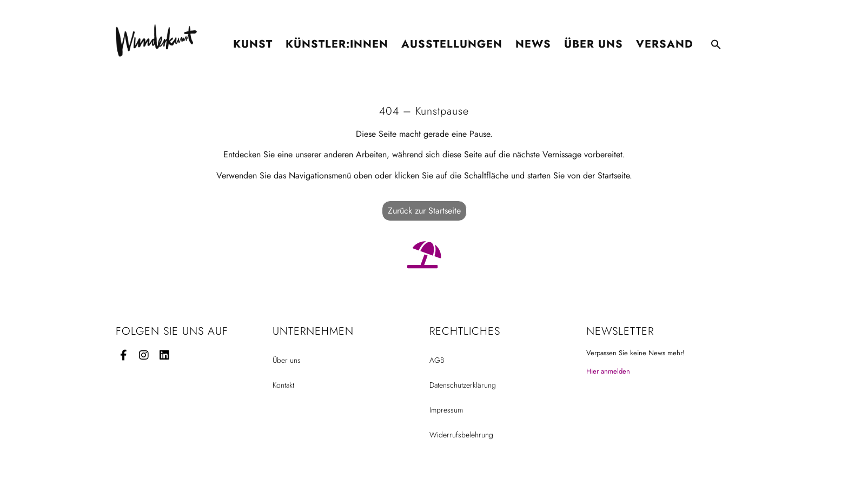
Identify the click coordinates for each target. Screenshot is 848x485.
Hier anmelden (608, 371)
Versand (664, 40)
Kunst (253, 40)
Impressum (446, 409)
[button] (716, 40)
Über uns (593, 40)
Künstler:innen (337, 40)
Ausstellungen (451, 40)
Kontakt (283, 385)
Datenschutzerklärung (462, 385)
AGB (436, 360)
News (533, 40)
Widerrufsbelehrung (461, 434)
